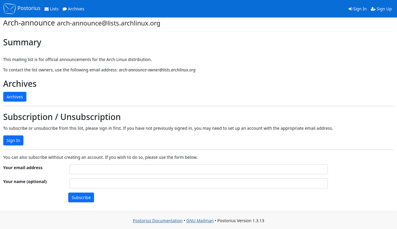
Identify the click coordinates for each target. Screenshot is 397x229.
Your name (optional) (25, 181)
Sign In (358, 9)
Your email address (23, 167)
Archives (73, 9)
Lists (51, 9)
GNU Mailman (200, 220)
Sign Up (381, 9)
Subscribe (81, 197)
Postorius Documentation (157, 220)
